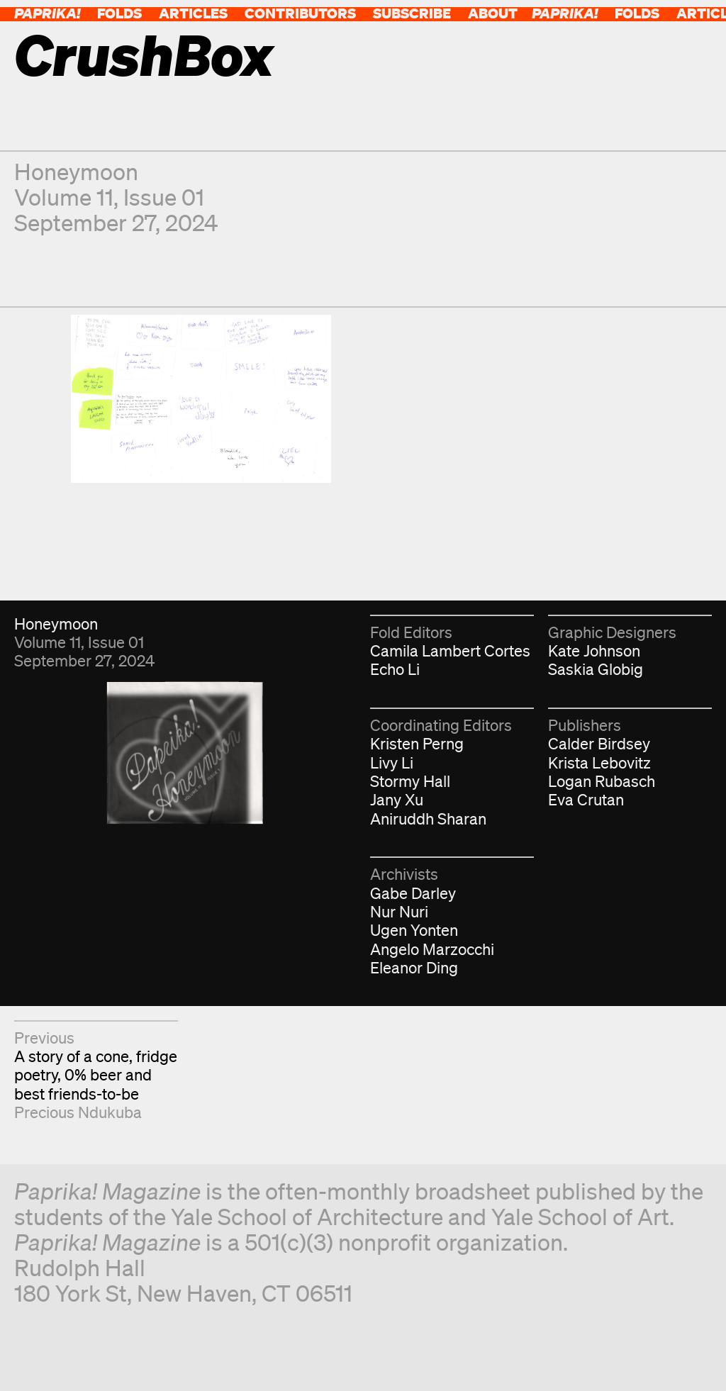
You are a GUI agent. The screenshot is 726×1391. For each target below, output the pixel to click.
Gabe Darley (413, 893)
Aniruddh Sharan (428, 818)
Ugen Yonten (414, 929)
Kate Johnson (594, 650)
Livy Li (391, 762)
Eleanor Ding (414, 967)
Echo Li (395, 668)
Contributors (300, 13)
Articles (193, 13)
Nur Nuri (399, 911)
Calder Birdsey (599, 743)
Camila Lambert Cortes (450, 650)
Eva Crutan (586, 799)
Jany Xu (396, 799)
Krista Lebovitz (599, 762)
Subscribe (412, 13)
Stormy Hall (410, 781)
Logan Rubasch (601, 781)
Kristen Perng (417, 743)
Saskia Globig (595, 668)
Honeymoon (76, 171)
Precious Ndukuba (78, 1112)
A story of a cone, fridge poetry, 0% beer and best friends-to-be (95, 1074)
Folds (119, 13)
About (493, 13)
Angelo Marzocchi (432, 949)
